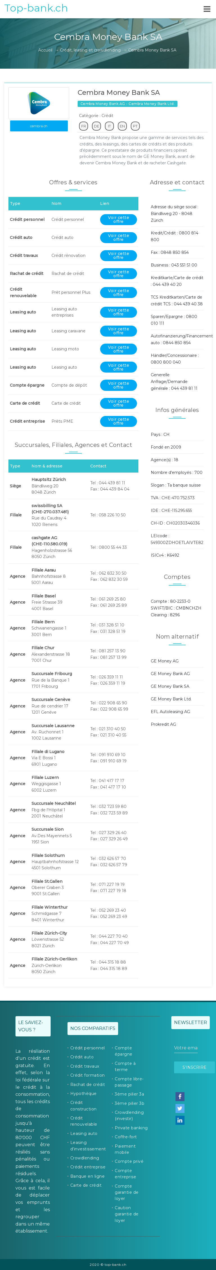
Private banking (131, 1127)
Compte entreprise (125, 1173)
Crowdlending (84, 1158)
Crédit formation (87, 1075)
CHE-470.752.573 (178, 497)
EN (122, 126)
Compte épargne (123, 1051)
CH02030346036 (183, 523)
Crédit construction (83, 1105)
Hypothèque (83, 1093)
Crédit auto (82, 1057)
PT (135, 126)
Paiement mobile (125, 1149)
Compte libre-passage (129, 1082)
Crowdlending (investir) (129, 1115)
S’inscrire (194, 1067)
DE (96, 126)
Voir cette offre (118, 219)
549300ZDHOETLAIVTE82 (177, 542)
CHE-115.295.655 (176, 510)
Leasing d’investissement (88, 1145)
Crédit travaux (84, 1066)
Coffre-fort (126, 1136)
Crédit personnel (87, 1048)
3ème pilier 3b (129, 1103)
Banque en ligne (87, 1176)
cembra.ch (39, 126)
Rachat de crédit (87, 1084)
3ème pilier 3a (129, 1094)
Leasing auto (84, 1133)
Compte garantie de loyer (127, 1192)
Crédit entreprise (88, 1167)
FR (83, 126)
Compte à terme (125, 1066)
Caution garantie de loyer (127, 1214)
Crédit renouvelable (83, 1121)
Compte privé (129, 1161)
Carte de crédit (86, 1185)
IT (109, 126)
